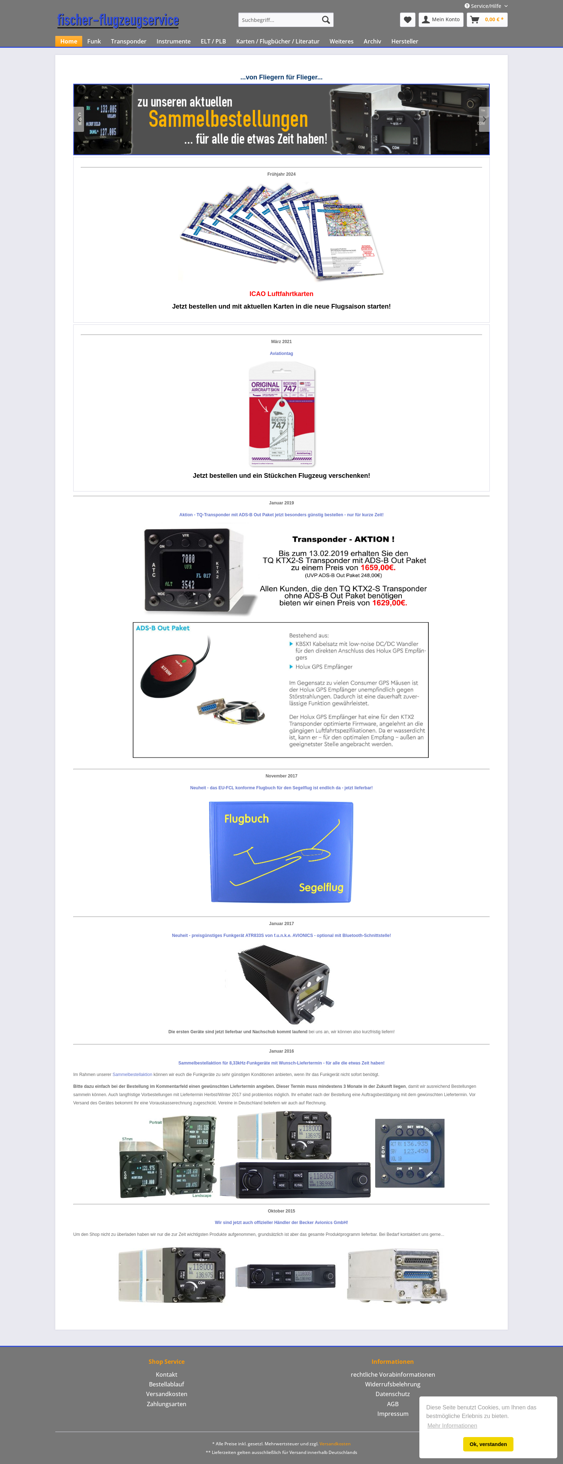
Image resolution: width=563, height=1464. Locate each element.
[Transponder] (129, 41)
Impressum (393, 1414)
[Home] (68, 41)
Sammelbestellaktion (132, 1074)
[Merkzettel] (407, 20)
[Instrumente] (174, 41)
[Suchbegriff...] (286, 20)
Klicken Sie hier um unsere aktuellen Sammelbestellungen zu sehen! (281, 119)
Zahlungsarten (166, 1404)
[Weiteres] (342, 41)
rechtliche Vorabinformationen (393, 1374)
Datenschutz (393, 1394)
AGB (393, 1404)
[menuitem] (286, 20)
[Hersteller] (404, 41)
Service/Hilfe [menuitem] (484, 6)
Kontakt (166, 1374)
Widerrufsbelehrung (392, 1384)
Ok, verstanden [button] (488, 1444)
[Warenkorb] (487, 20)
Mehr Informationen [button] (452, 1426)
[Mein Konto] (441, 20)
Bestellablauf (166, 1384)
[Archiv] (372, 41)
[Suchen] (326, 20)
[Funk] (94, 41)
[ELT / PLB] (213, 41)
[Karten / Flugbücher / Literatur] (278, 41)
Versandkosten (166, 1394)
